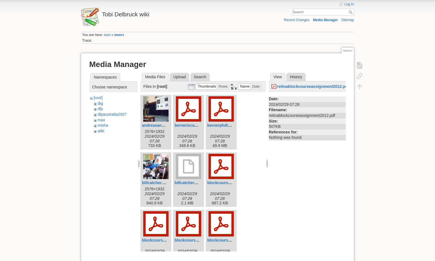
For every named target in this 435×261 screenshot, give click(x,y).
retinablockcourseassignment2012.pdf (313, 86)
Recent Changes (297, 20)
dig (100, 103)
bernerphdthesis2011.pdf (230, 125)
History (296, 77)
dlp (100, 108)
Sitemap (347, 20)
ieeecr (119, 35)
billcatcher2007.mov (193, 182)
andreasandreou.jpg (161, 125)
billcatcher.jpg (155, 182)
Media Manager (325, 20)
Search (351, 12)
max (101, 120)
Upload (179, 77)
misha (103, 125)
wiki (101, 131)
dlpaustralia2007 (112, 114)
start (107, 35)
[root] (98, 97)
